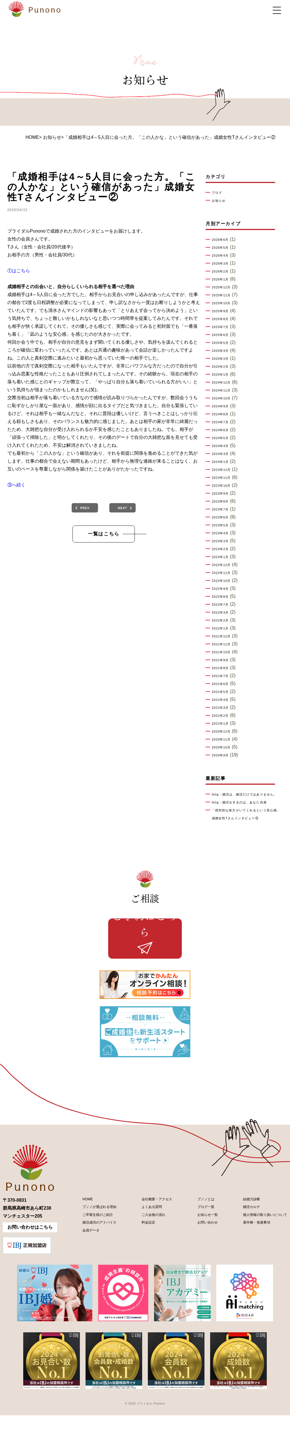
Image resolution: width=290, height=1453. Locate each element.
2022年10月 (224, 580)
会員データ (83, 1276)
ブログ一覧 (198, 1247)
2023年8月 (223, 501)
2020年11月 (224, 739)
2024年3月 (223, 454)
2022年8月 (223, 596)
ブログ (218, 192)
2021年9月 (223, 660)
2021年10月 (224, 652)
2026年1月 (223, 279)
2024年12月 (224, 382)
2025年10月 (224, 303)
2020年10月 (224, 747)
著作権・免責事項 (246, 1266)
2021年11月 (224, 644)
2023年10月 (224, 485)
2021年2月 (223, 715)
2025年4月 (223, 350)
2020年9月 (223, 755)
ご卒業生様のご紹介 (92, 1257)
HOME (32, 137)
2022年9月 (223, 588)
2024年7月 (223, 422)
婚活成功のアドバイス (94, 1266)
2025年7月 (223, 327)
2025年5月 (223, 343)
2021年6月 (223, 684)
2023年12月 (224, 469)
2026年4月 (223, 255)
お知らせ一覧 (200, 1257)
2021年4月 (223, 699)
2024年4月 (223, 446)
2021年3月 (223, 707)
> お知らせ (50, 137)
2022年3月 (223, 612)
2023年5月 (223, 525)
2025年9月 (223, 311)
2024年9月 (223, 406)
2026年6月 (223, 239)
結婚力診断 (239, 1237)
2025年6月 (223, 335)
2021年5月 (223, 692)
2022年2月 (223, 620)
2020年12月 (224, 731)
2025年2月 (223, 366)
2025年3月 (223, 358)
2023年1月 (223, 557)
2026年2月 (223, 271)
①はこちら (18, 270)
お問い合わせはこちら (30, 1264)
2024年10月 (224, 398)
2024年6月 (223, 430)
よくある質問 (145, 1247)
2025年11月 (224, 295)
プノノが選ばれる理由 (94, 1247)
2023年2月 (223, 549)
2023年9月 (223, 493)
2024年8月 (223, 414)
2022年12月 (224, 565)
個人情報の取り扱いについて (257, 1257)
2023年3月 (223, 541)
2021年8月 (223, 668)
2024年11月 (224, 390)
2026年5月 (223, 247)
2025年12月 (224, 287)
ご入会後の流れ (147, 1257)
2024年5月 (223, 438)
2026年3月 (223, 263)
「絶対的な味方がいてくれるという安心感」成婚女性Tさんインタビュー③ (247, 826)
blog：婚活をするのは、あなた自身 (247, 810)
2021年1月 (223, 723)
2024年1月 (223, 461)
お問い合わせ (200, 1266)
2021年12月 (224, 636)
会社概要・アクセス (151, 1237)
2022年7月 (223, 604)
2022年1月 (223, 628)
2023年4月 (223, 533)
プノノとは (198, 1237)
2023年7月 (223, 509)
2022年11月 (224, 573)
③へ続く (16, 484)
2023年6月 (223, 517)
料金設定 (140, 1266)
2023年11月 (224, 477)
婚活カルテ (239, 1247)
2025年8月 (223, 319)
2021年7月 (223, 676)
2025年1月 (223, 374)
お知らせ (220, 200)
